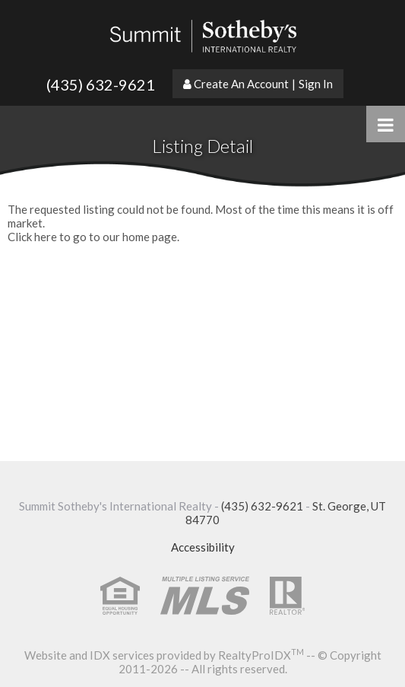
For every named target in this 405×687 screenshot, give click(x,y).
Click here (32, 236)
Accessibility (203, 547)
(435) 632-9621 (100, 84)
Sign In (316, 84)
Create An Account (241, 84)
